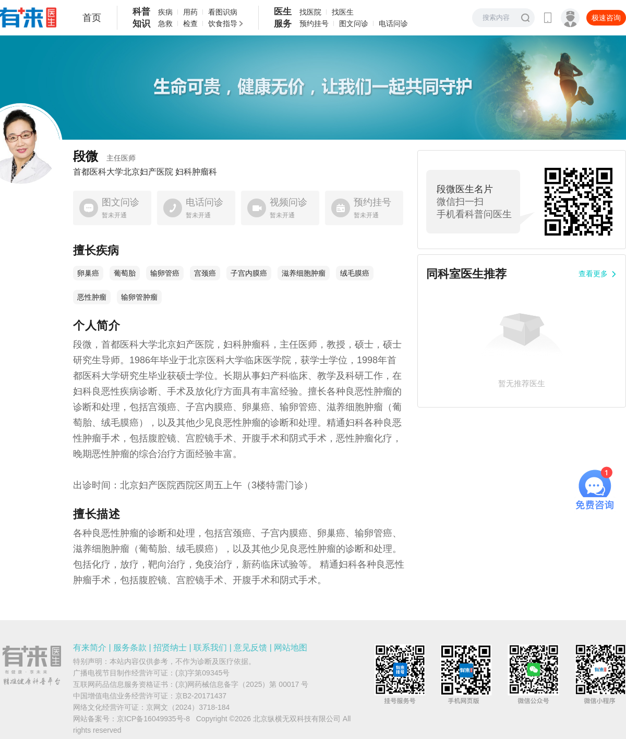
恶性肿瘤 (91, 297)
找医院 (310, 12)
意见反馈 (250, 647)
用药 (190, 12)
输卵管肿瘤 (139, 297)
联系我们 (210, 647)
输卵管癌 (164, 273)
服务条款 (130, 647)
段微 (104, 156)
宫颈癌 (205, 273)
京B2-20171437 (200, 696)
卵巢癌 (88, 273)
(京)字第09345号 (202, 673)
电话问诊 (393, 23)
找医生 (343, 12)
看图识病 (222, 12)
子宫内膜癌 (249, 273)
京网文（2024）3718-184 (188, 707)
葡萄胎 (125, 273)
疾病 (165, 12)
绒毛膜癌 (354, 273)
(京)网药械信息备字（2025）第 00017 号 (241, 684)
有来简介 (89, 647)
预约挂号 (314, 23)
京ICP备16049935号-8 (153, 719)
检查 (190, 23)
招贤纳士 (170, 647)
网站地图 (290, 647)
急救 (165, 23)
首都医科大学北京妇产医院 (123, 172)
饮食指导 (222, 23)
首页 (91, 18)
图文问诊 (353, 23)
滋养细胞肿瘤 (304, 273)
